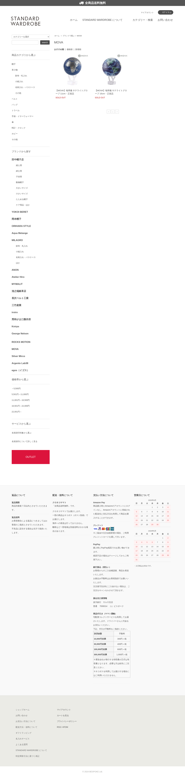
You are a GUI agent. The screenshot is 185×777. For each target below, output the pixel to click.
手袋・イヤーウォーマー (22, 116)
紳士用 (19, 171)
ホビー (15, 134)
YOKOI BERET (20, 212)
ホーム (74, 20)
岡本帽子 (16, 219)
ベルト (15, 99)
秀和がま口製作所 (21, 319)
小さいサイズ (22, 193)
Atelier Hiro (18, 277)
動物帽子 (20, 182)
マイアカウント (147, 12)
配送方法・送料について (26, 727)
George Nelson (20, 333)
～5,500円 (16, 388)
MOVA (79, 36)
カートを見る (63, 715)
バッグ (15, 105)
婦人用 (19, 165)
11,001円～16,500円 (21, 400)
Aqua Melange (20, 233)
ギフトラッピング (23, 733)
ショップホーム (22, 710)
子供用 (19, 177)
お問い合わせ (165, 20)
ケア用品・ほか (23, 205)
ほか (18, 263)
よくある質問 (21, 744)
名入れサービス (22, 739)
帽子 (14, 64)
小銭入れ (19, 81)
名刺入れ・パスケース (25, 87)
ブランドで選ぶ (68, 36)
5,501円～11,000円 (20, 394)
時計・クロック (19, 128)
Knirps (15, 326)
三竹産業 (16, 305)
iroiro (15, 312)
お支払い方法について (25, 721)
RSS (59, 727)
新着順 (78, 49)
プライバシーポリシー (67, 721)
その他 (18, 93)
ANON (15, 270)
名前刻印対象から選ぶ (21, 433)
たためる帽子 (22, 199)
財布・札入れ (21, 76)
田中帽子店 (18, 159)
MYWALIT (17, 284)
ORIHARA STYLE (21, 226)
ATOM (65, 727)
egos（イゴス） (20, 370)
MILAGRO (17, 240)
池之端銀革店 (19, 291)
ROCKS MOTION (21, 342)
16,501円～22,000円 (21, 406)
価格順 (70, 49)
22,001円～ (17, 412)
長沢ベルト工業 (20, 298)
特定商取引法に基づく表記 (27, 756)
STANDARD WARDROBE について (102, 20)
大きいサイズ (22, 188)
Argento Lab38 (20, 363)
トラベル (16, 110)
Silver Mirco (18, 356)
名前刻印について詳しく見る (24, 441)
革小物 (15, 70)
